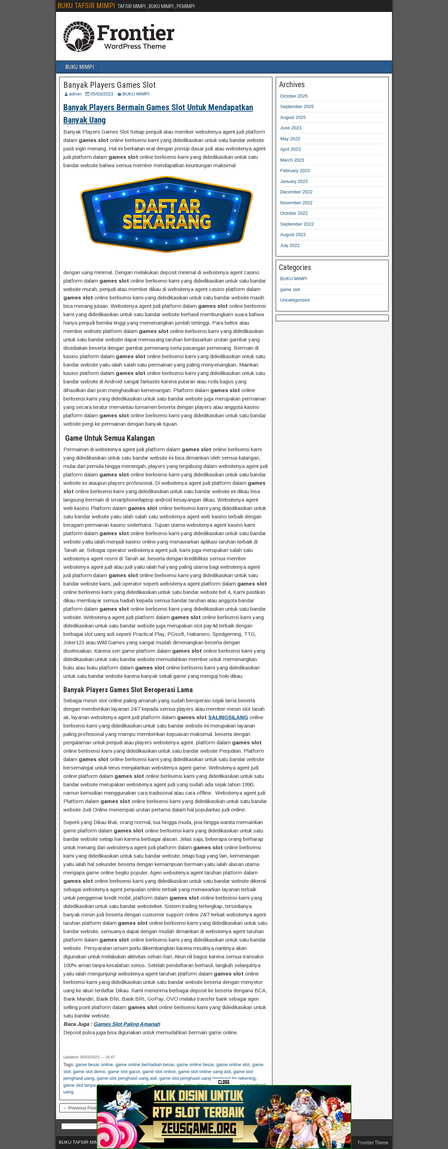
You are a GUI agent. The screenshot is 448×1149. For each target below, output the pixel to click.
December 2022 (296, 191)
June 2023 (291, 127)
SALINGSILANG (228, 717)
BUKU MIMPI (79, 67)
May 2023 (290, 138)
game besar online (94, 1064)
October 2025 (294, 96)
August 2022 (293, 234)
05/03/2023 (101, 94)
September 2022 (297, 224)
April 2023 (290, 149)
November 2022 (296, 202)
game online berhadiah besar (144, 1064)
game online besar (195, 1064)
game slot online (159, 1071)
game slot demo (89, 1071)
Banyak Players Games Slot (109, 85)
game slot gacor (124, 1071)
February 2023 (295, 170)
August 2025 (293, 117)
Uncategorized (295, 300)
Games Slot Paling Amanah (126, 1024)
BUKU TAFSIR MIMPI (86, 5)
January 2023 (294, 181)
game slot (290, 289)
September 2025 (297, 106)
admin (75, 94)
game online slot (233, 1064)
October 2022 (294, 213)
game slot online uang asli (204, 1071)
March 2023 (292, 160)
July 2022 (290, 245)
